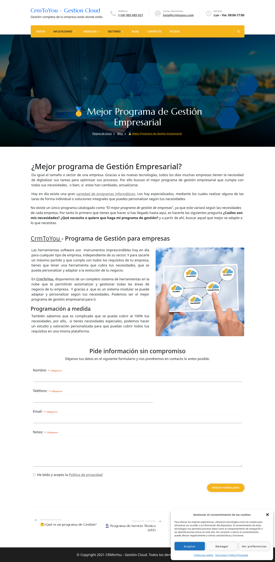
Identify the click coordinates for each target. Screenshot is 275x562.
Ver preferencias (254, 546)
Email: (45, 411)
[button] (267, 514)
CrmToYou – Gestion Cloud (65, 10)
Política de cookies (203, 555)
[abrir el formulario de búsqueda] (238, 31)
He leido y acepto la (68, 475)
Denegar (221, 546)
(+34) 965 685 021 (130, 15)
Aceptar (190, 546)
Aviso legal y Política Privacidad (231, 555)
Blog (135, 31)
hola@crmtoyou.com (178, 15)
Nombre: (47, 370)
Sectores (114, 31)
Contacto (154, 31)
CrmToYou (46, 238)
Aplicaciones (62, 31)
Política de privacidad (85, 474)
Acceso (175, 31)
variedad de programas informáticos (105, 194)
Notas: (45, 432)
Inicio (40, 31)
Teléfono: (48, 390)
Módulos (90, 31)
